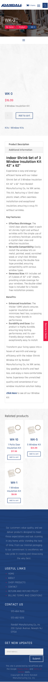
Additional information (20, 150)
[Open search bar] (45, 5)
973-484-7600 (17, 611)
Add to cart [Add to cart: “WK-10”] (14, 457)
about (11, 578)
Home (11, 573)
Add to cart (24, 115)
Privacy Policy (23, 669)
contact (12, 586)
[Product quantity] (9, 115)
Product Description (19, 144)
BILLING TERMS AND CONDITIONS (25, 595)
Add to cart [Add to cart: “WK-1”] (14, 500)
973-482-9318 (17, 617)
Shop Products (17, 582)
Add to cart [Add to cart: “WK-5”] (34, 454)
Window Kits (17, 127)
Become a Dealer (45, 331)
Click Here (11, 393)
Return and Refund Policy (23, 591)
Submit (36, 658)
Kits (7, 127)
